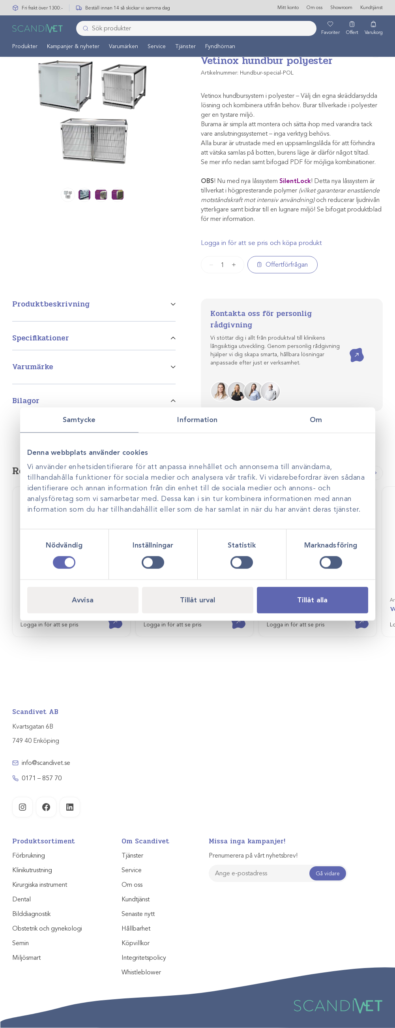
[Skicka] (83, 28)
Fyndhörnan (220, 46)
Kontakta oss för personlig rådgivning (261, 319)
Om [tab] (316, 419)
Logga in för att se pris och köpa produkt (261, 243)
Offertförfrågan (287, 265)
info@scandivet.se (46, 763)
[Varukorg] (374, 28)
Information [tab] (197, 419)
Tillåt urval (197, 599)
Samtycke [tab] (79, 419)
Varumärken (123, 46)
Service (157, 46)
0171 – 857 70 (42, 778)
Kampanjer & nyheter (73, 46)
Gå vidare (328, 873)
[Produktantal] (222, 264)
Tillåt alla (312, 599)
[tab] (94, 310)
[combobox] (196, 28)
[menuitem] (24, 46)
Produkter (24, 46)
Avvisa (83, 599)
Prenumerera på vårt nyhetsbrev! (253, 856)
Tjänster (185, 46)
